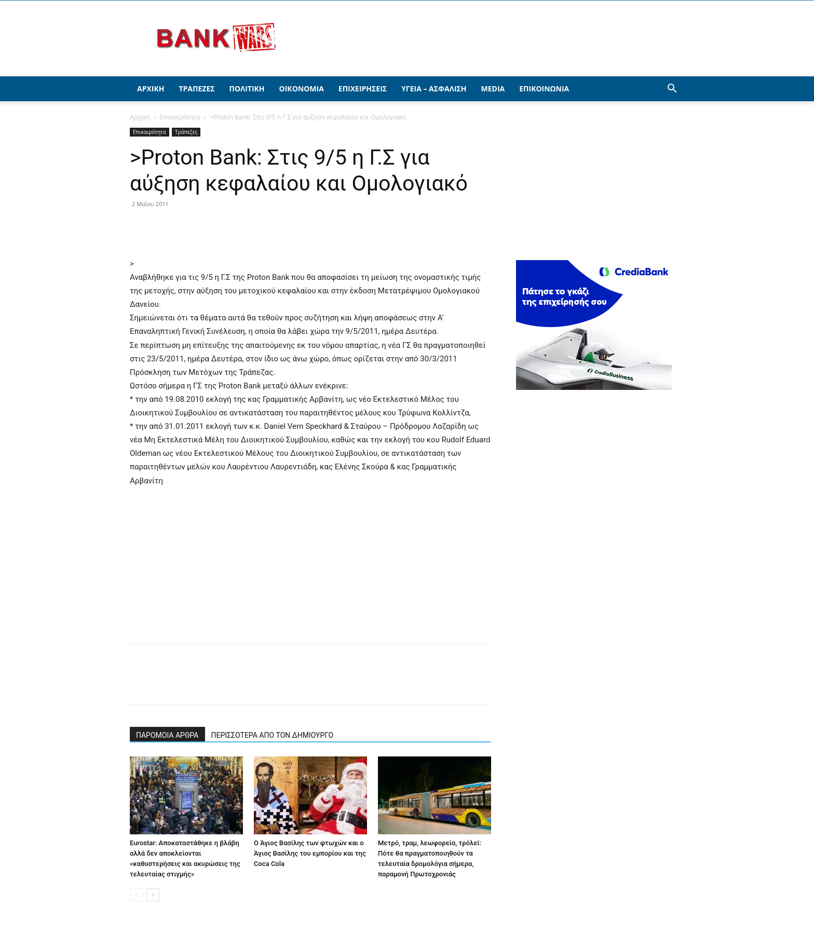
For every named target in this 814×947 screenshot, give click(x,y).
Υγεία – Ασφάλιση (433, 88)
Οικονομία (301, 88)
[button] (671, 89)
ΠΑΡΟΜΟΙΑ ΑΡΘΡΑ (167, 735)
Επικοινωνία (544, 88)
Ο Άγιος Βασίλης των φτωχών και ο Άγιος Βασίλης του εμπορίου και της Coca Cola (310, 853)
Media (493, 88)
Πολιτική (247, 88)
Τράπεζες (196, 88)
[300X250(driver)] (594, 387)
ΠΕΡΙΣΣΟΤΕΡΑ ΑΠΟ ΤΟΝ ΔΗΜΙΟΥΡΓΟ (272, 735)
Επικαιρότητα (180, 117)
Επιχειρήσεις (362, 88)
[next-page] (152, 894)
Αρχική (150, 88)
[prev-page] (136, 894)
